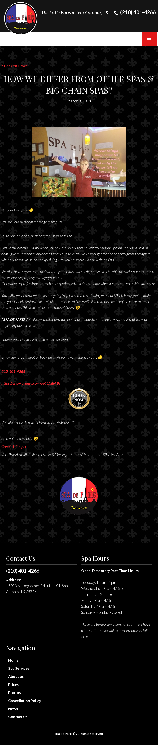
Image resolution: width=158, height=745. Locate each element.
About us (16, 676)
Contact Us (17, 717)
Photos (14, 692)
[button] (149, 39)
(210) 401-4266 (22, 571)
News (13, 708)
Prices (13, 684)
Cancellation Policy (24, 700)
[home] (20, 18)
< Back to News (14, 66)
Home (13, 660)
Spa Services (18, 668)
